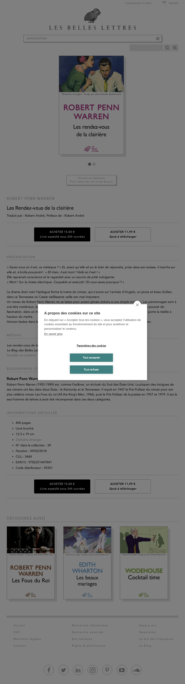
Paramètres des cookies (91, 345)
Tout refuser (91, 369)
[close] (137, 304)
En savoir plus (53, 334)
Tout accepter (91, 357)
